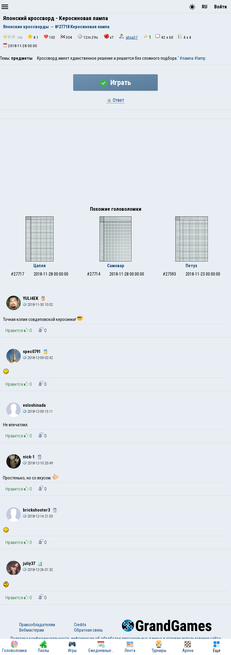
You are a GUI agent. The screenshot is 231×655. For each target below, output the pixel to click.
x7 (109, 37)
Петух (191, 265)
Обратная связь (88, 630)
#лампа (186, 58)
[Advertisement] (115, 164)
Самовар (115, 265)
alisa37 (132, 37)
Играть (115, 82)
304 (66, 37)
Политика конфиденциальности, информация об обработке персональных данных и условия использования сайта (116, 638)
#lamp (199, 58)
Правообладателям (37, 624)
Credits (80, 624)
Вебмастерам (31, 630)
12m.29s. (88, 37)
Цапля (39, 265)
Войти (220, 7)
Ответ (115, 100)
